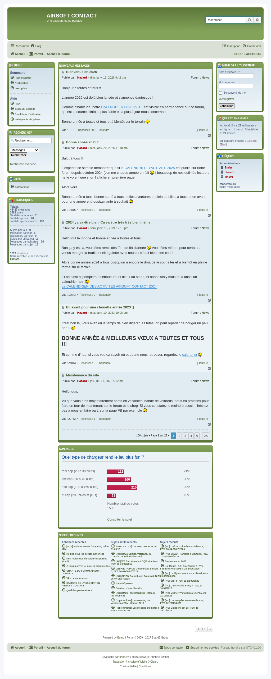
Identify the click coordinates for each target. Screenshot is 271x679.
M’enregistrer (226, 99)
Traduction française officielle (130, 661)
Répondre (103, 130)
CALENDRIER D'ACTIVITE (122, 107)
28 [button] (206, 435)
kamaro (15, 259)
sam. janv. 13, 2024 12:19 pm (109, 228)
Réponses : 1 (87, 418)
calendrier (189, 355)
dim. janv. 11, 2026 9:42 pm (108, 77)
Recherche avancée (23, 164)
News (205, 77)
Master (229, 177)
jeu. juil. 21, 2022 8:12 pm (107, 380)
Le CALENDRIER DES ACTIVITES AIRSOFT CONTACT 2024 (109, 286)
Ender (228, 167)
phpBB (123, 656)
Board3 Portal (125, 637)
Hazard (82, 77)
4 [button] (191, 435)
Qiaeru (154, 661)
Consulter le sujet (119, 519)
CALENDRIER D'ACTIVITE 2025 (149, 168)
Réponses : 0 (86, 130)
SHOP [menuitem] (238, 54)
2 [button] (179, 435)
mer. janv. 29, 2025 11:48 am (109, 147)
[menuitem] (35, 46)
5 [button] (197, 435)
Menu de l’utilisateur (236, 65)
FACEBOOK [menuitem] (253, 54)
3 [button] (185, 435)
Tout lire (203, 130)
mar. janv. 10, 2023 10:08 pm (109, 312)
